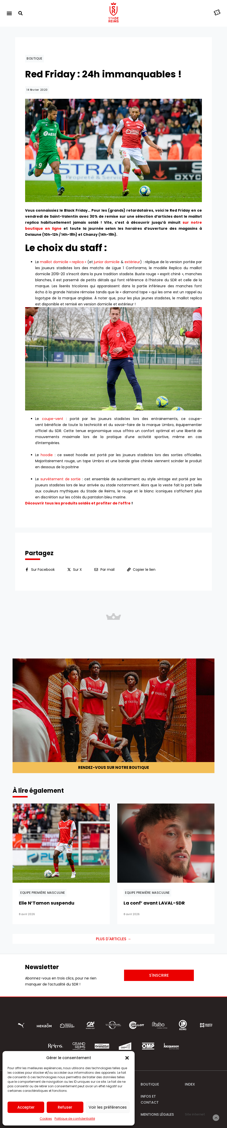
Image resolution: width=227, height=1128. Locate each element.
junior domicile (107, 261)
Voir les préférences (108, 1107)
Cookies (46, 1118)
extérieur (132, 261)
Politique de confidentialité (74, 1118)
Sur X (77, 569)
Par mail (107, 569)
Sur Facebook (43, 569)
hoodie (47, 454)
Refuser (65, 1107)
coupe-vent (52, 418)
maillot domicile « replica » (63, 261)
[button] (127, 1057)
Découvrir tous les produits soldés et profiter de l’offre (78, 503)
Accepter (26, 1107)
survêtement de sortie (60, 479)
